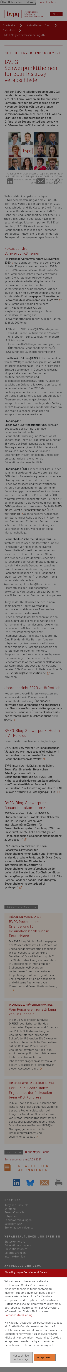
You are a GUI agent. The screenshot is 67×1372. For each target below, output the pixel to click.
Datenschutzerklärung (18, 1315)
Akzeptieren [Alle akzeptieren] (44, 1357)
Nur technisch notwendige (21, 1357)
